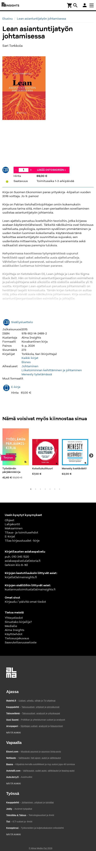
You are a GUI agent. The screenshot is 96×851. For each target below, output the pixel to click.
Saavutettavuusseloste (21, 642)
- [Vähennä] (16, 169)
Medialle (11, 626)
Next (91, 455)
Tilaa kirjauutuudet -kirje (22, 540)
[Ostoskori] (70, 5)
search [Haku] (75, 5)
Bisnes (26, 362)
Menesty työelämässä (37, 374)
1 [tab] (30, 489)
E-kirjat (10, 536)
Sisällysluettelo (22, 322)
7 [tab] (59, 489)
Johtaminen (30, 366)
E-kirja (15, 387)
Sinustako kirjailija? (18, 622)
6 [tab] (54, 489)
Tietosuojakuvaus (17, 638)
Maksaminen (14, 528)
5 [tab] (50, 489)
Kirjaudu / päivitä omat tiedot (25, 601)
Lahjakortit (12, 524)
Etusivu (7, 18)
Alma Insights (14, 630)
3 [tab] (40, 489)
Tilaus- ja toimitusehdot (21, 532)
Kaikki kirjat (30, 358)
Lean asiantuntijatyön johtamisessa (41, 18)
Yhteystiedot (14, 617)
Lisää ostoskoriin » (51, 170)
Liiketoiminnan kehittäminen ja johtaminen (52, 370)
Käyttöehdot (13, 634)
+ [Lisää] (31, 169)
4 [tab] (45, 489)
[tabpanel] (16, 454)
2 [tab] (35, 489)
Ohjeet (9, 520)
